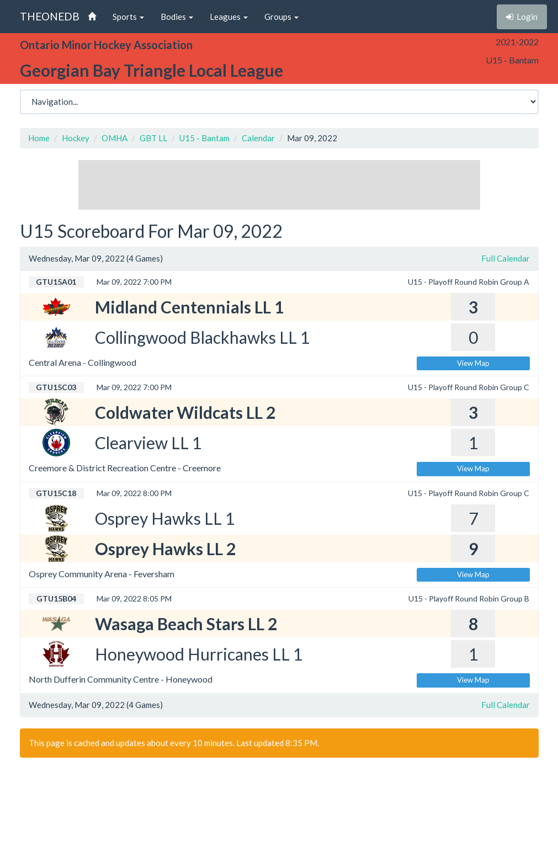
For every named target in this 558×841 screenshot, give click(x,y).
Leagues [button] (229, 17)
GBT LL (153, 138)
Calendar (258, 138)
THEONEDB (49, 16)
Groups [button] (281, 17)
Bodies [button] (177, 17)
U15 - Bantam (204, 138)
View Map (473, 363)
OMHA (114, 138)
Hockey (75, 138)
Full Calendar (505, 258)
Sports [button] (128, 17)
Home (39, 138)
